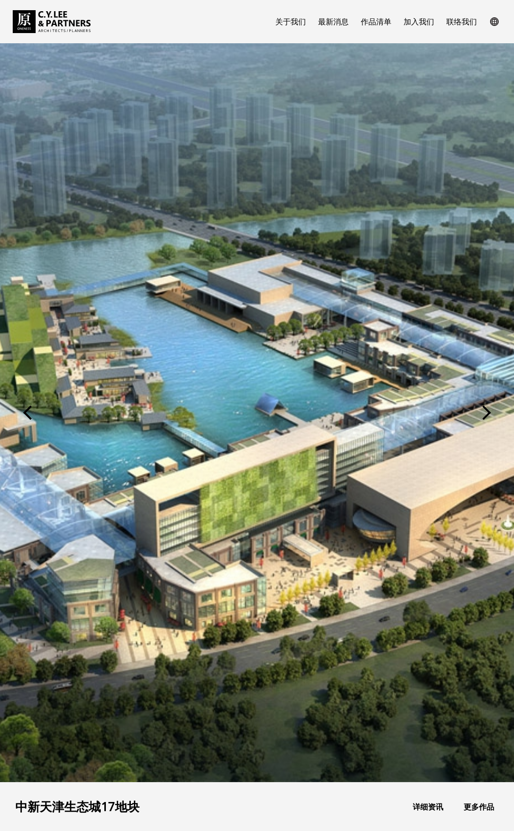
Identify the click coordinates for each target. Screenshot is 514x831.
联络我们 (461, 21)
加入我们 (419, 21)
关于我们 (290, 21)
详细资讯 (428, 807)
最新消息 (333, 21)
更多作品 (479, 807)
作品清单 (376, 21)
